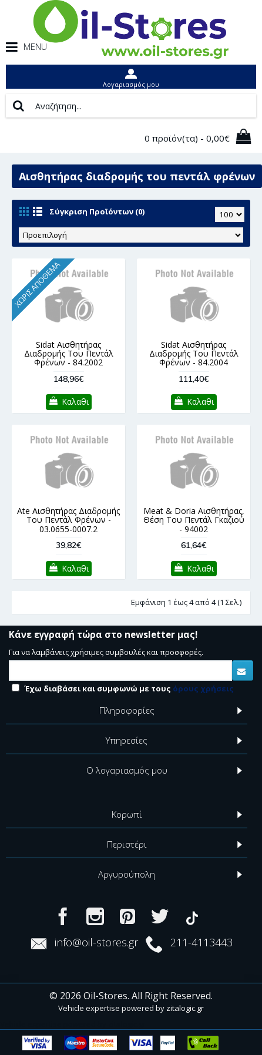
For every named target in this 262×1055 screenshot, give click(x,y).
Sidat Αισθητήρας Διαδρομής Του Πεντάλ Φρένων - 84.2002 (68, 353)
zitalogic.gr (185, 1008)
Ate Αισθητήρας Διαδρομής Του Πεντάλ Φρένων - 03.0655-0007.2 (68, 520)
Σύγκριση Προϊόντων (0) (97, 211)
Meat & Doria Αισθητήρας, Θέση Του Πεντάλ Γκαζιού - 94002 (193, 520)
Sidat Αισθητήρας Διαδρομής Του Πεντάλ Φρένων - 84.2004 (194, 353)
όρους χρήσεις (203, 688)
